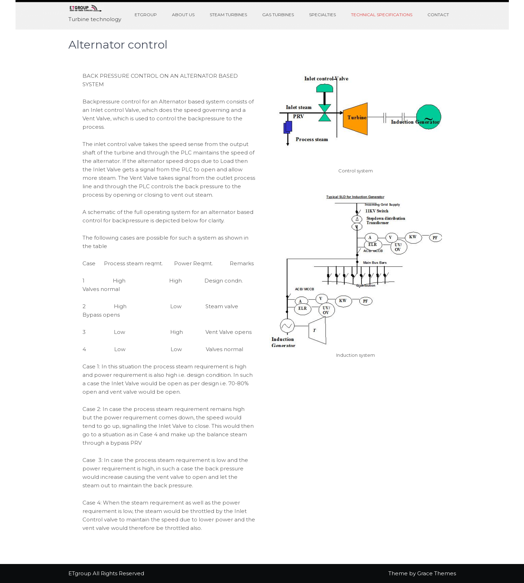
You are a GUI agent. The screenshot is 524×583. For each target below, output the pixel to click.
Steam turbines (228, 14)
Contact (438, 14)
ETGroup (146, 14)
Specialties (322, 14)
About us (183, 14)
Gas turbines (278, 14)
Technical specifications (381, 14)
